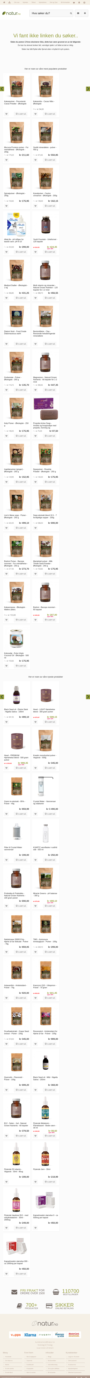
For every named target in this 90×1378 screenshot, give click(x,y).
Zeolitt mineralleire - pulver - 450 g (44, 148)
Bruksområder (51, 1360)
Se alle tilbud (8, 1370)
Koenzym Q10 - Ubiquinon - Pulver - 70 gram (44, 986)
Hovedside (8, 1356)
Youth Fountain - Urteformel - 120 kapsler (45, 240)
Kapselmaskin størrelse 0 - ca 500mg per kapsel (45, 1216)
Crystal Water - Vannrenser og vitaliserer (44, 802)
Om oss (16, 2)
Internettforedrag (52, 1363)
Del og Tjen (53, 2)
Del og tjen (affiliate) (53, 1367)
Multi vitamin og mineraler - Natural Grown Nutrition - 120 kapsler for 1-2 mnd (45, 287)
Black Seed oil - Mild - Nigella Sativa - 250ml (45, 1078)
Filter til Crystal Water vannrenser (13, 848)
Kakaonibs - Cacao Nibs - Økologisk (43, 102)
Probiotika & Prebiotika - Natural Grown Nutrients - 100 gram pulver (14, 895)
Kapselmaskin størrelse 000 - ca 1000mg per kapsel (16, 1262)
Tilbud (33, 2)
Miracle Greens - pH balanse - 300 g (45, 894)
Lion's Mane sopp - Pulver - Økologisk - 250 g (15, 516)
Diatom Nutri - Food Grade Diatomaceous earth (15, 332)
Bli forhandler (65, 2)
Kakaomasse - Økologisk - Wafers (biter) (15, 608)
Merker (7, 1363)
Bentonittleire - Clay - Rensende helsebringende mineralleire (44, 333)
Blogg (49, 1356)
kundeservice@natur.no (45, 1342)
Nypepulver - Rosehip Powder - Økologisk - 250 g (44, 470)
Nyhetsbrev (43, 2)
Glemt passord (72, 1360)
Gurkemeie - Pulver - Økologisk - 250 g (13, 378)
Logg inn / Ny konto (73, 1356)
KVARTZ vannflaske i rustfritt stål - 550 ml (45, 848)
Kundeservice (71, 1363)
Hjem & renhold (30, 1370)
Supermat (29, 1360)
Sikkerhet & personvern (74, 1370)
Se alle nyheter (9, 1367)
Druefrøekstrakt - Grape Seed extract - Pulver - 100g (16, 1032)
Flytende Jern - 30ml (41, 1169)
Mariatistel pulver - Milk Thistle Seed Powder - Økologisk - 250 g (42, 563)
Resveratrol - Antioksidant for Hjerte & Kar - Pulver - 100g (45, 1032)
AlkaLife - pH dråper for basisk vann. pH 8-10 (14, 240)
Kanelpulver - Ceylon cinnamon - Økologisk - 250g (45, 194)
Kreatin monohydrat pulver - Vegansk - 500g (44, 756)
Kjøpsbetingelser (72, 1367)
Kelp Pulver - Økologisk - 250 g (16, 424)
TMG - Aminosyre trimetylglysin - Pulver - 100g (45, 940)
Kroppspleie (30, 1367)
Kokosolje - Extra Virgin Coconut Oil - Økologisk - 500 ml (16, 655)
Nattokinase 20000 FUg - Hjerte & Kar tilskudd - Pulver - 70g (16, 941)
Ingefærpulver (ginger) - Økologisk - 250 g (14, 470)
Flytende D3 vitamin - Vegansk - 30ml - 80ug (13, 1170)
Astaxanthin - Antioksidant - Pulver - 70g (15, 986)
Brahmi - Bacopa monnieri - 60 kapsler (44, 608)
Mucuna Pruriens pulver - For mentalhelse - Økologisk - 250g (16, 149)
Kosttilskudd (30, 1363)
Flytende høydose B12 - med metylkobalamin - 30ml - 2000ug (16, 1217)
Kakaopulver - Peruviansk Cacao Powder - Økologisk (15, 102)
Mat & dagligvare (31, 1356)
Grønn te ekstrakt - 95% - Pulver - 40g (14, 802)
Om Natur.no (8, 1360)
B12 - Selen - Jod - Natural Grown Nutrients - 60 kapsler (16, 1124)
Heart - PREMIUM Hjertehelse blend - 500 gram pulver (16, 757)
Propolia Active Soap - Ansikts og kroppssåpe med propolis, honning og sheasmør (44, 426)
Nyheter (25, 2)
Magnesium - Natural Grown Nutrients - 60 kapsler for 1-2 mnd (45, 379)
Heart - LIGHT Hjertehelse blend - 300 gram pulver (44, 710)
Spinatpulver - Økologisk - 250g (15, 194)
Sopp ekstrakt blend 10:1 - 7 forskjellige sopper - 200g (45, 516)
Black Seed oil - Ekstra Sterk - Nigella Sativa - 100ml (16, 710)
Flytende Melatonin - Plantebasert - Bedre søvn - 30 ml (44, 1125)
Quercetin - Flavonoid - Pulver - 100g (13, 1078)
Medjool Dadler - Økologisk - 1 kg (16, 286)
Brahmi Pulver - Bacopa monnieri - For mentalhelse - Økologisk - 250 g (16, 563)
